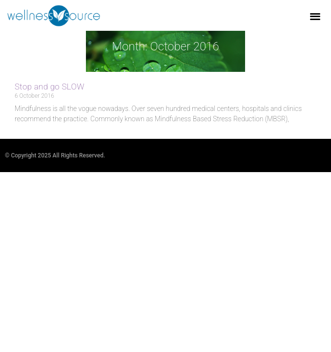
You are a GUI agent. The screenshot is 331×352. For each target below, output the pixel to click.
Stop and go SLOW (49, 86)
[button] (315, 15)
